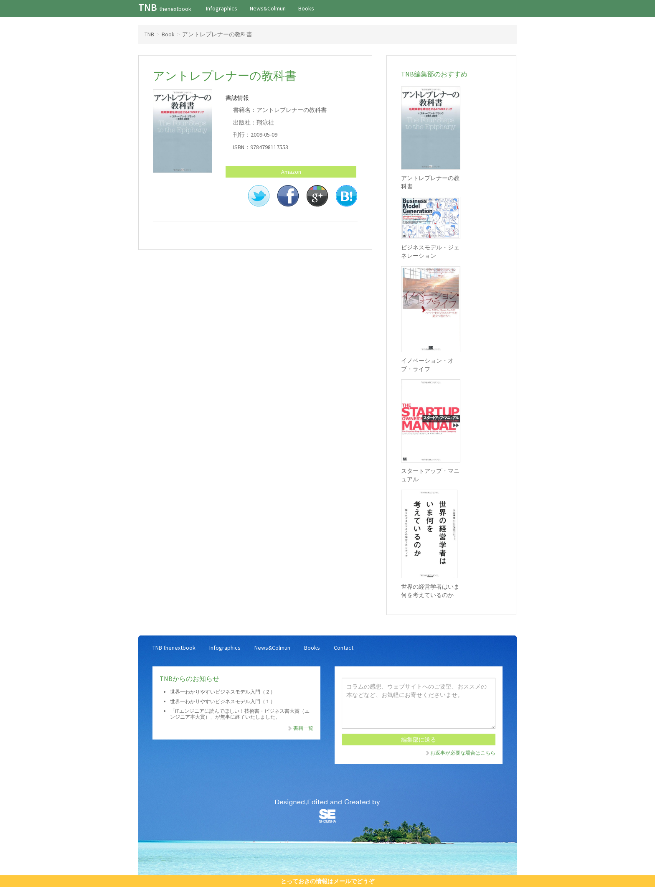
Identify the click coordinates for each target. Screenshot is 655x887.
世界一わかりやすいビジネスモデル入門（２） (222, 692)
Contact (343, 647)
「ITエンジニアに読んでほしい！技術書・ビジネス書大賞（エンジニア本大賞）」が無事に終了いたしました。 (240, 713)
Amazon (291, 171)
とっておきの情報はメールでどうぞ (327, 881)
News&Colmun (268, 8)
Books (306, 8)
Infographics (221, 8)
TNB (164, 7)
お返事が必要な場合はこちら (459, 753)
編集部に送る (418, 739)
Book (168, 34)
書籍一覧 (300, 728)
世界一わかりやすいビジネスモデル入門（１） (222, 701)
